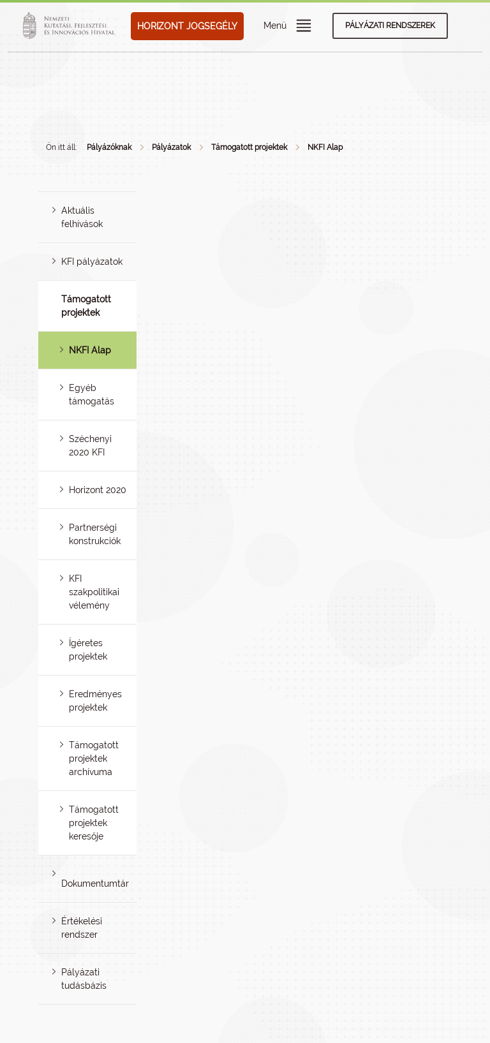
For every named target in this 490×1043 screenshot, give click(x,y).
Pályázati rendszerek (390, 25)
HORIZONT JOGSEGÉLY (187, 26)
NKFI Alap (325, 147)
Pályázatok (171, 147)
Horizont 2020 (97, 490)
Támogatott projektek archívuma (94, 758)
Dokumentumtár (95, 883)
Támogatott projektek (249, 147)
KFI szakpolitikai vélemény (94, 591)
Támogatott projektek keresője (94, 822)
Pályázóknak (109, 147)
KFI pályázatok (91, 261)
